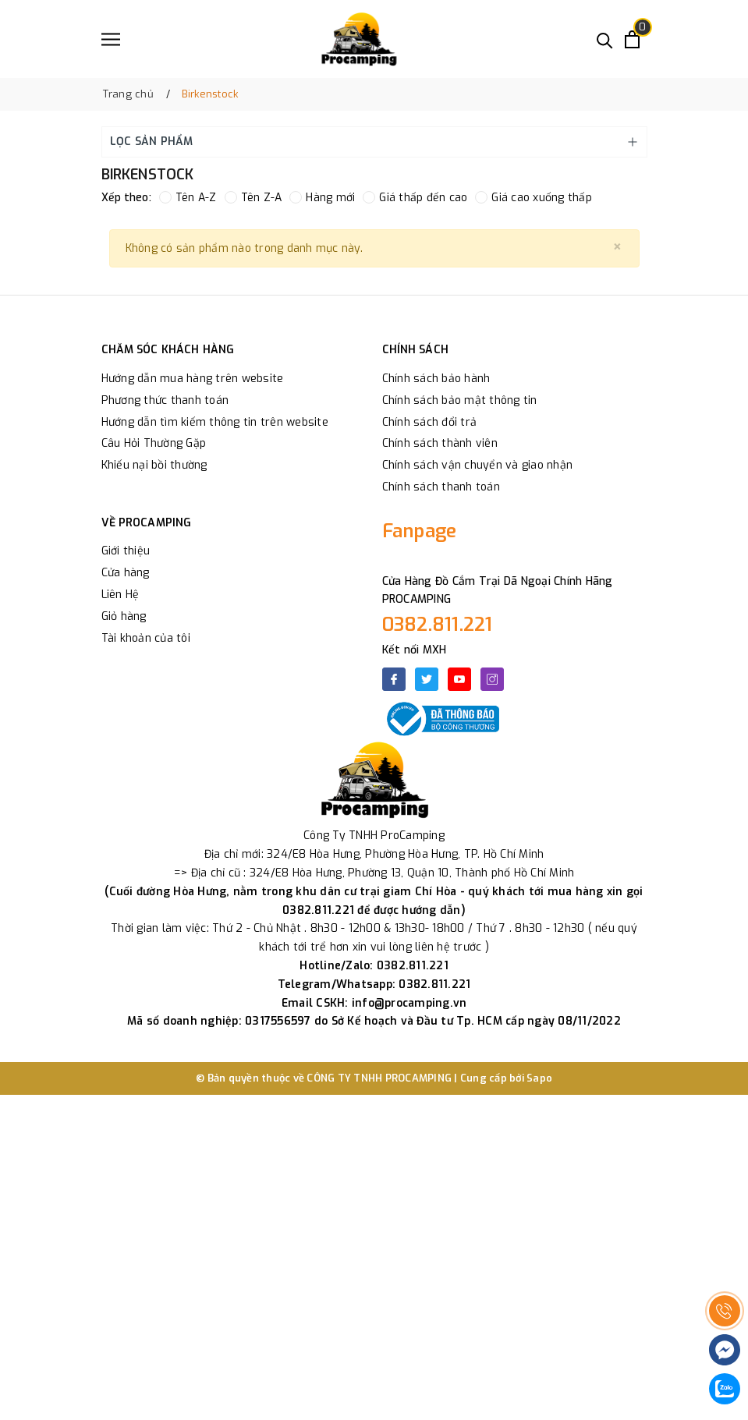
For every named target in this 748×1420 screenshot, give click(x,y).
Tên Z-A (253, 197)
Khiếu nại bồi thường (154, 465)
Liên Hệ (120, 594)
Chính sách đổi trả (429, 422)
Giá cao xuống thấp (533, 197)
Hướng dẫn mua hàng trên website (192, 378)
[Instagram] (492, 679)
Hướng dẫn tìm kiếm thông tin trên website (214, 422)
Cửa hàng (125, 572)
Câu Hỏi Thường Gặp (154, 443)
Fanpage (419, 531)
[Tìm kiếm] (605, 39)
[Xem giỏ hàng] (632, 39)
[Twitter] (426, 679)
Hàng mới (322, 197)
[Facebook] (394, 679)
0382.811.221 (437, 624)
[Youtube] (459, 679)
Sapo (539, 1078)
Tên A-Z (188, 197)
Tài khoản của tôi (145, 638)
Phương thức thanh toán (165, 400)
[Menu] (110, 39)
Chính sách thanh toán (441, 487)
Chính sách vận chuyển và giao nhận (477, 465)
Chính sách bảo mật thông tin (459, 400)
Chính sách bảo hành (436, 378)
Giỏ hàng (124, 616)
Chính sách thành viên (440, 443)
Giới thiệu (126, 551)
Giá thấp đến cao (415, 197)
